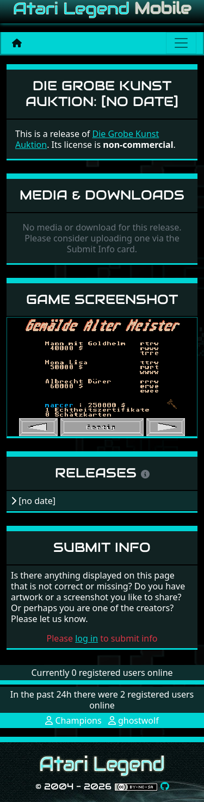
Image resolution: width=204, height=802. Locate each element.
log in (86, 638)
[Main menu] (181, 43)
